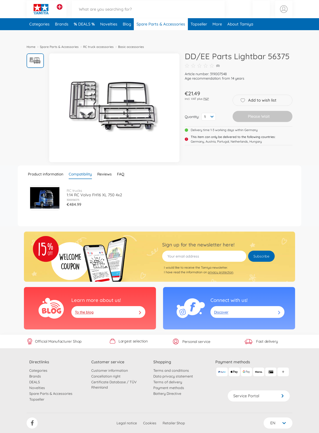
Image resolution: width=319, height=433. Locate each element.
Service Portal (258, 395)
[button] (261, 14)
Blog (127, 34)
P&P (206, 98)
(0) (202, 65)
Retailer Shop (174, 423)
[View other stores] (59, 12)
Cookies (149, 423)
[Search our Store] (148, 14)
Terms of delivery (167, 382)
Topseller (199, 34)
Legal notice (127, 423)
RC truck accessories (98, 47)
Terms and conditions (171, 370)
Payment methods (168, 388)
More (217, 34)
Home (31, 47)
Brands (61, 34)
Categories (39, 34)
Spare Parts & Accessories (160, 34)
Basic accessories (131, 47)
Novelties (108, 34)
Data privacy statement (173, 376)
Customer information (109, 370)
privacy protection (220, 272)
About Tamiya (240, 34)
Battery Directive (167, 393)
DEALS (84, 34)
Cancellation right (106, 376)
